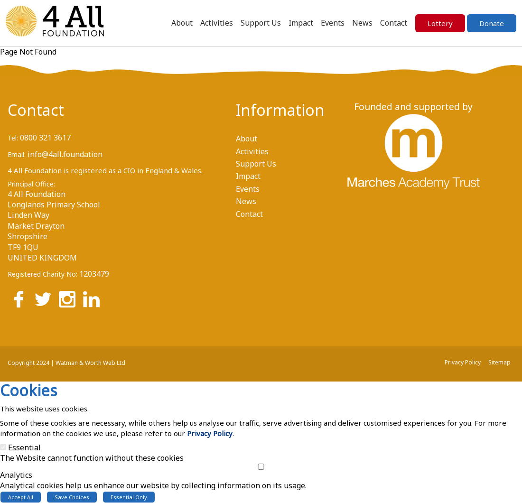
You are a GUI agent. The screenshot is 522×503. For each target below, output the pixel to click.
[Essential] (3, 447)
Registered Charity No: (42, 274)
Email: (17, 154)
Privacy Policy (210, 433)
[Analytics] (261, 467)
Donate (491, 23)
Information (272, 110)
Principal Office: (31, 183)
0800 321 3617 (45, 137)
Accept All (20, 497)
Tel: (13, 137)
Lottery (440, 23)
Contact (36, 110)
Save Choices (72, 497)
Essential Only (129, 497)
